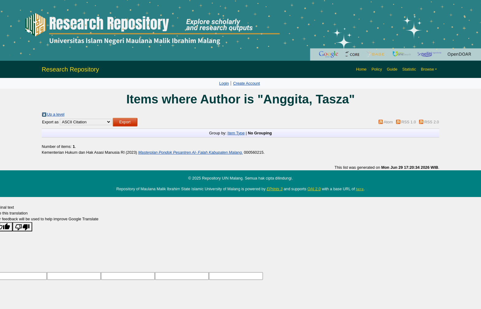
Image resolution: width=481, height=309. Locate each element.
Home (361, 69)
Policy (376, 69)
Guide (392, 69)
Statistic (409, 69)
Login (224, 83)
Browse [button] (427, 69)
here (360, 189)
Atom (388, 122)
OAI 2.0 (314, 189)
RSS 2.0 (431, 122)
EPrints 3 (275, 189)
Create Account (246, 83)
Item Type (236, 133)
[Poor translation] (22, 226)
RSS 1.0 (408, 122)
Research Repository (70, 69)
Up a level (55, 114)
